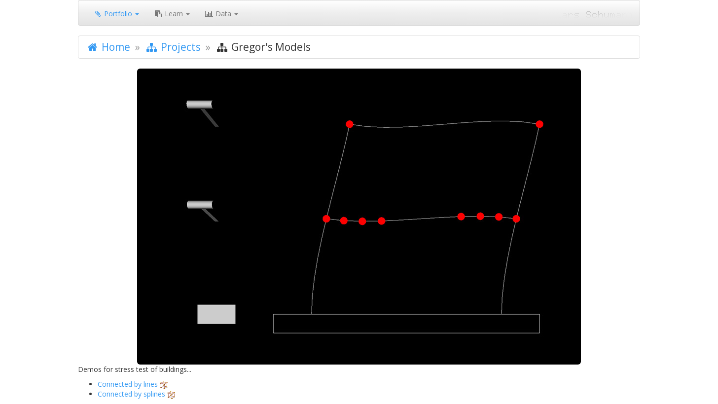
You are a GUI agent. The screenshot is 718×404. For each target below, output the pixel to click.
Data (221, 13)
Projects (173, 47)
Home (108, 47)
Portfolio (116, 13)
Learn (172, 13)
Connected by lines (128, 384)
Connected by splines (131, 394)
